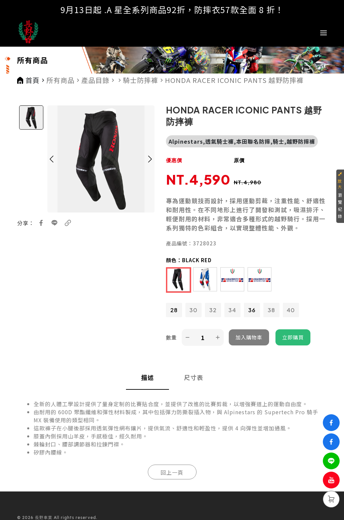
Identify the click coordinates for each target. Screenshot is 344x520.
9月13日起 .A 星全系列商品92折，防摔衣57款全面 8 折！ (172, 9)
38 (271, 310)
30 (193, 310)
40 (291, 310)
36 (252, 310)
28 (174, 310)
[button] (51, 159)
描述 (147, 377)
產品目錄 (95, 80)
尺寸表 (193, 377)
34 (232, 310)
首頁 (33, 80)
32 (213, 310)
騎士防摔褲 (140, 80)
